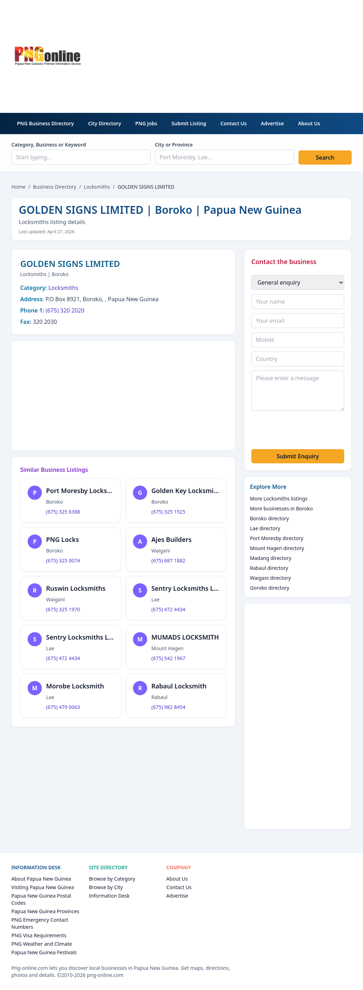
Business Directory (54, 186)
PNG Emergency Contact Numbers (39, 923)
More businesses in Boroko (281, 508)
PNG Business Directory (45, 123)
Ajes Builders (171, 539)
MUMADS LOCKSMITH (185, 637)
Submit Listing (189, 123)
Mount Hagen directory (277, 548)
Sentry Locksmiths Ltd (185, 588)
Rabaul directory (269, 568)
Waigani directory (270, 577)
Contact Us (233, 123)
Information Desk (109, 895)
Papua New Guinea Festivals (44, 952)
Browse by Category (112, 878)
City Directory (104, 123)
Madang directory (270, 558)
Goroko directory (269, 587)
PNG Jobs (146, 123)
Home (18, 186)
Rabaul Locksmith (179, 686)
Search (325, 157)
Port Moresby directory (276, 538)
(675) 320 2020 (64, 310)
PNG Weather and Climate (41, 943)
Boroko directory (269, 518)
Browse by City (106, 887)
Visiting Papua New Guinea (42, 887)
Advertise (272, 123)
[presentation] (305, 431)
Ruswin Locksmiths (76, 588)
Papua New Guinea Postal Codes (41, 899)
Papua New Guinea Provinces (45, 911)
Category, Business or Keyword (48, 144)
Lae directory (265, 528)
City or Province (174, 144)
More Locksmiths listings (278, 498)
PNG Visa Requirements (38, 935)
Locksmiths (97, 186)
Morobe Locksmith (75, 686)
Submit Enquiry (298, 456)
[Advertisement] (244, 55)
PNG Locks (62, 539)
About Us (309, 123)
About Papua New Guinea (41, 878)
